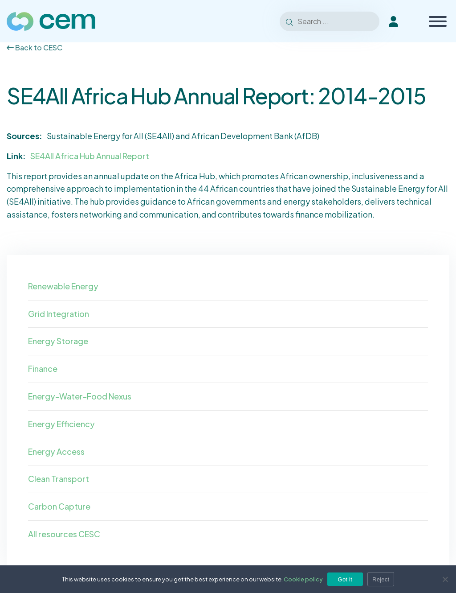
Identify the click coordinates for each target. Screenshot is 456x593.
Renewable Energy (63, 286)
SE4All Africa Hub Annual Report (89, 156)
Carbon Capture (59, 506)
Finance (42, 368)
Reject (380, 579)
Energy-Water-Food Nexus (79, 396)
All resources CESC (64, 534)
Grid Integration (58, 314)
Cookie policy (303, 579)
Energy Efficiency (61, 424)
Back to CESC (34, 47)
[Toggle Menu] (438, 21)
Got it (345, 579)
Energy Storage (58, 341)
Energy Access (56, 451)
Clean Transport (58, 479)
